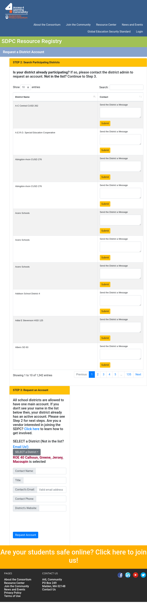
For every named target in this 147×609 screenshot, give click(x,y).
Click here (32, 429)
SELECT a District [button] (25, 452)
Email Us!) (20, 447)
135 (129, 374)
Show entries (26, 87)
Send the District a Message (114, 105)
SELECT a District (26, 441)
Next (138, 374)
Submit (105, 123)
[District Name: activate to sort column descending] (55, 97)
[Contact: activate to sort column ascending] (120, 97)
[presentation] (39, 521)
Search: (121, 87)
